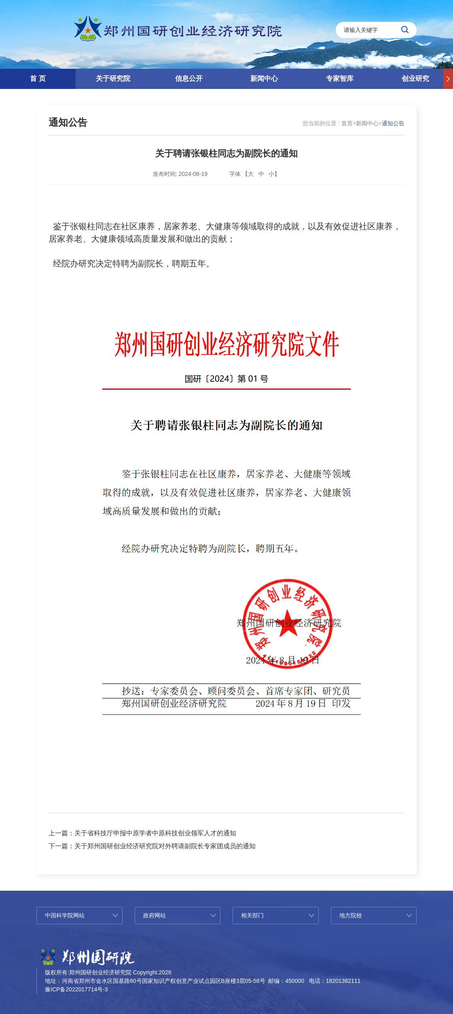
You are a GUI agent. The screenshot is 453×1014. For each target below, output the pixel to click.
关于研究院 (113, 78)
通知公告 (68, 122)
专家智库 (340, 78)
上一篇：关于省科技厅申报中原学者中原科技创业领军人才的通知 (142, 833)
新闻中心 (264, 78)
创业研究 (415, 78)
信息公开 (189, 78)
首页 (347, 123)
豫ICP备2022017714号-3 (76, 989)
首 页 (38, 78)
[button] (448, 79)
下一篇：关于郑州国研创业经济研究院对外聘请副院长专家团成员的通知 (152, 846)
